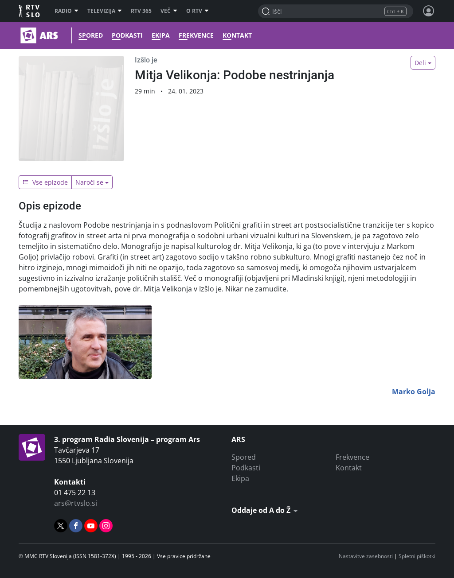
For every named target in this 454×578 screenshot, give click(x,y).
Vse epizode (45, 182)
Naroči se (89, 182)
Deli (420, 62)
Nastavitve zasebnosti (366, 556)
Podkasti (125, 35)
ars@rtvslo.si (75, 503)
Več (168, 11)
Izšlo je (146, 60)
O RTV (197, 11)
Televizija (104, 11)
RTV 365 (141, 11)
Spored (88, 35)
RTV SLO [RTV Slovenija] (30, 11)
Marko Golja (413, 391)
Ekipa (158, 35)
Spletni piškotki (417, 556)
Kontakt (235, 35)
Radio (66, 11)
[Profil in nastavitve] (428, 11)
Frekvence (193, 35)
